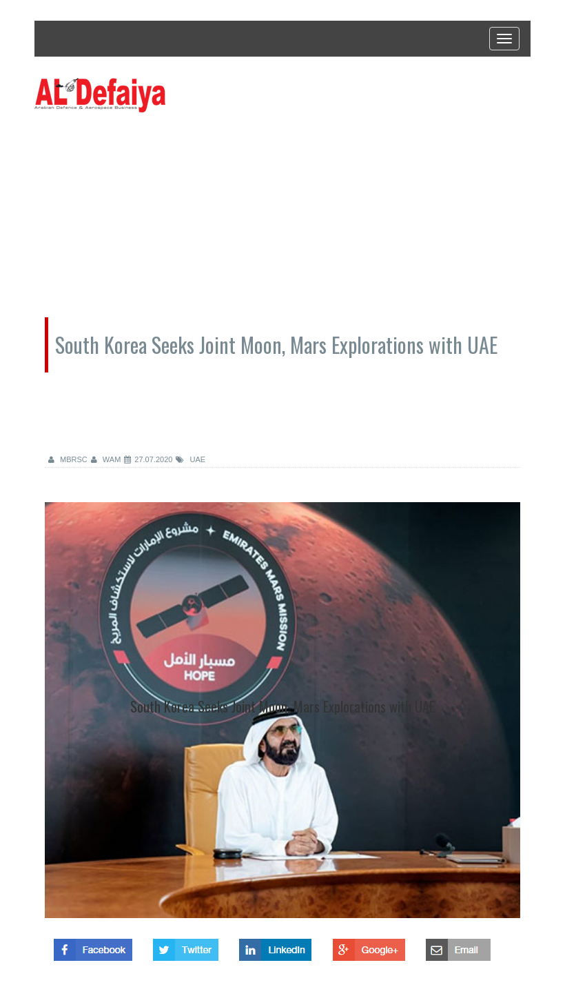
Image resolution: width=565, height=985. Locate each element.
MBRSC (68, 459)
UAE (190, 459)
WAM (106, 459)
